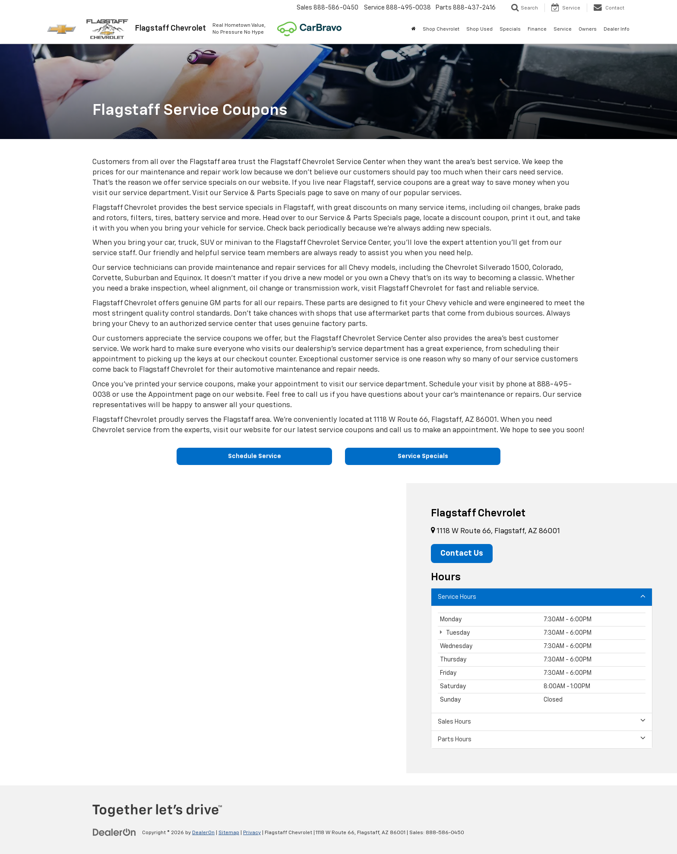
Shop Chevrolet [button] (441, 29)
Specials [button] (510, 29)
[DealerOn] (114, 832)
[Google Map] (203, 628)
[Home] (413, 29)
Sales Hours (541, 721)
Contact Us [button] (461, 553)
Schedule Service (254, 456)
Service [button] (563, 29)
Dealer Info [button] (617, 29)
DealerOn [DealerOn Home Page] (203, 832)
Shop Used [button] (479, 29)
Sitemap (228, 832)
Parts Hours (541, 739)
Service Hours (541, 596)
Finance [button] (537, 29)
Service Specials (423, 456)
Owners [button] (588, 29)
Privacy (252, 832)
